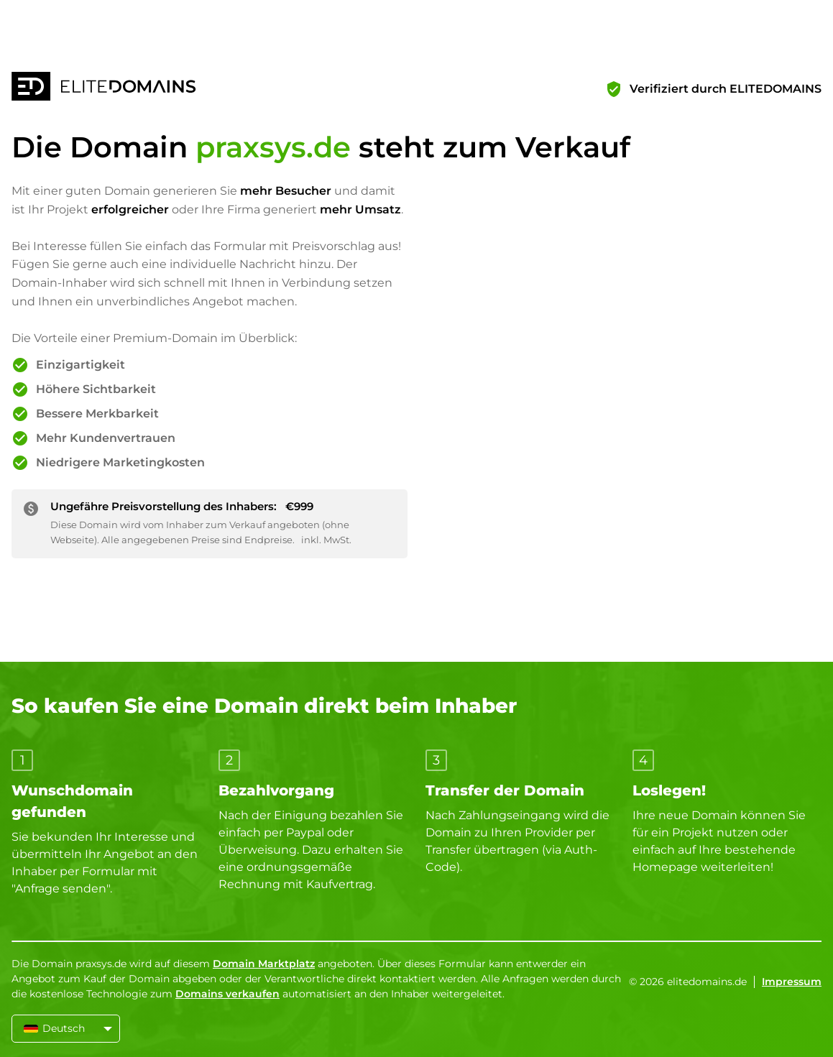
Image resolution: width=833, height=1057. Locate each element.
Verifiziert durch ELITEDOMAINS (726, 89)
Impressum (792, 981)
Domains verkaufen (227, 993)
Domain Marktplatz (264, 963)
